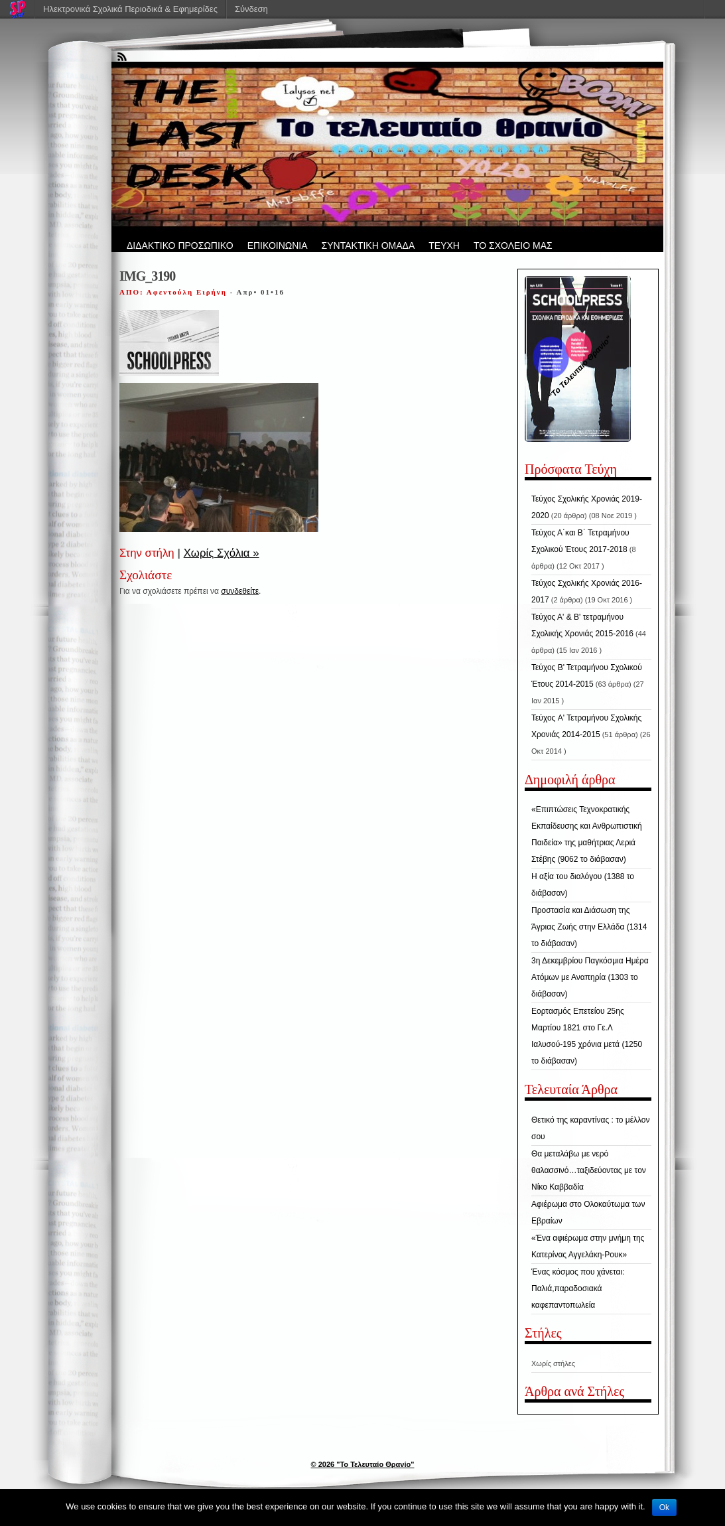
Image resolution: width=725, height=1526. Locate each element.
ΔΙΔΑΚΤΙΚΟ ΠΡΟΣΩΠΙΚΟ (180, 245)
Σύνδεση (251, 9)
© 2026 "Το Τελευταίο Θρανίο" (363, 1464)
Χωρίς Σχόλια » (221, 553)
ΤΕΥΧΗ (444, 245)
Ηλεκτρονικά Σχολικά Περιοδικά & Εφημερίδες (130, 9)
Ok (664, 1507)
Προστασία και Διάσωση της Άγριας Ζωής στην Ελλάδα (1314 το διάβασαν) (589, 927)
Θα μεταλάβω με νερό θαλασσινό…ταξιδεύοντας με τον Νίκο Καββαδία (588, 1170)
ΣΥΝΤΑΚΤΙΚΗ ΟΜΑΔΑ (368, 245)
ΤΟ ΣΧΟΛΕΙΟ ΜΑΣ (513, 245)
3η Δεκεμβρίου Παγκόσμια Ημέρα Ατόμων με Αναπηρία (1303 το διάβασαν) (590, 977)
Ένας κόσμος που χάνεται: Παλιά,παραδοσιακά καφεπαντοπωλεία (578, 1288)
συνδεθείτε (240, 591)
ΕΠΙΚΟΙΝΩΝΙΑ (277, 245)
